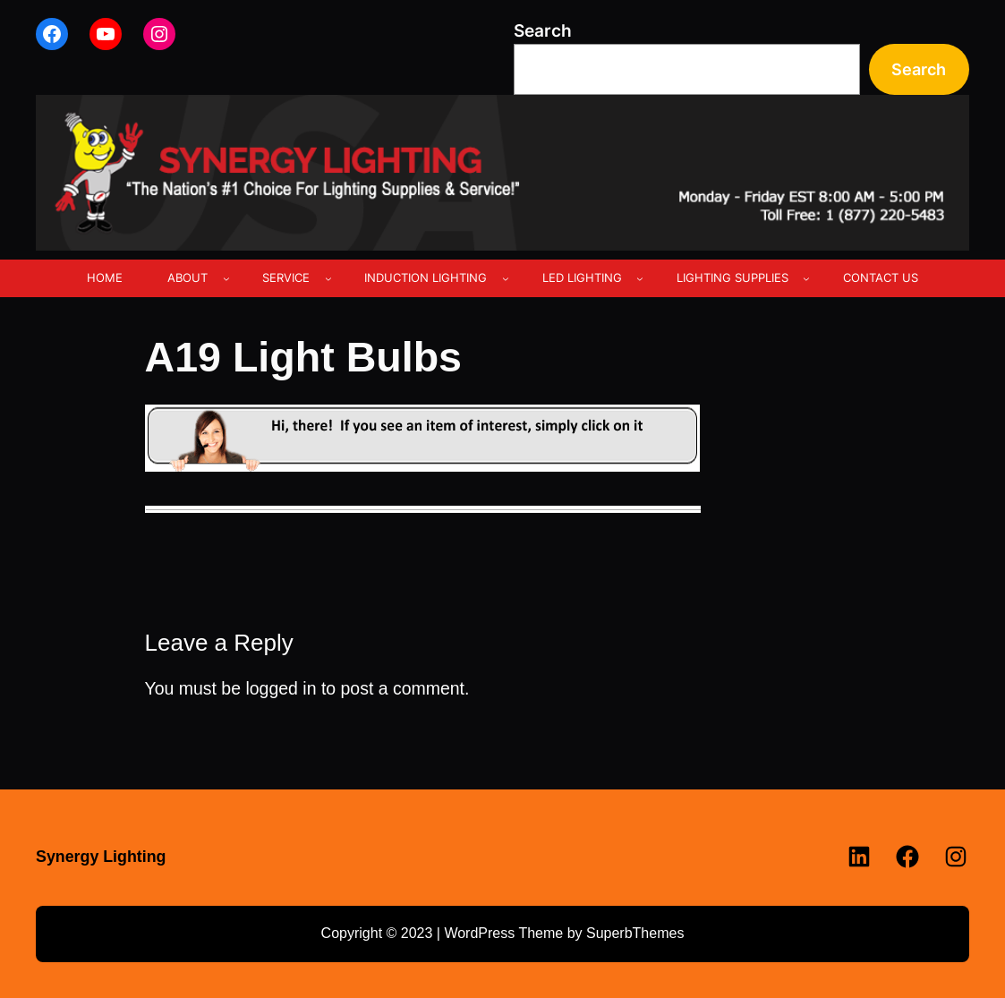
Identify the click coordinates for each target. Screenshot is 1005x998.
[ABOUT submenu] (226, 278)
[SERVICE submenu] (328, 278)
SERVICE (286, 277)
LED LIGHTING (582, 277)
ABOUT (187, 277)
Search (543, 30)
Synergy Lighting (101, 857)
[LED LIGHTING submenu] (639, 278)
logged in (280, 688)
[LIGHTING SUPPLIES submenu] (806, 278)
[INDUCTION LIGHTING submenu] (505, 278)
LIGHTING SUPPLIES (732, 277)
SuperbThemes (635, 933)
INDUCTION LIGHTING (425, 277)
